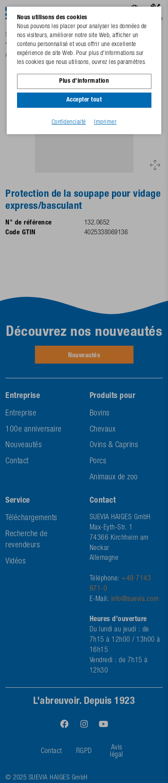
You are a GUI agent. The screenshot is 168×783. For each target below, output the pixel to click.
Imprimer (105, 122)
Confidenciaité (69, 122)
